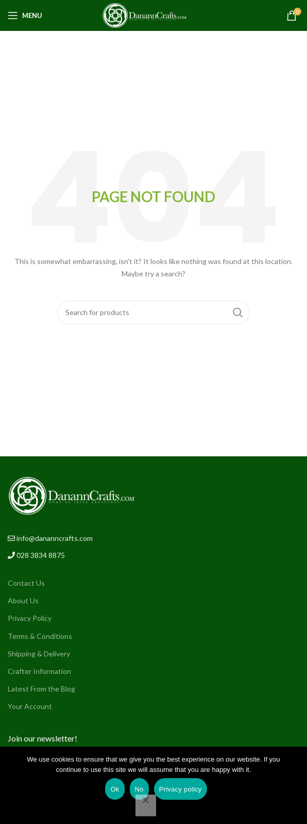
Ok (114, 789)
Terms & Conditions (40, 636)
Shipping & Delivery (39, 653)
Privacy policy (180, 789)
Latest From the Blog (41, 688)
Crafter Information (39, 671)
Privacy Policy (30, 618)
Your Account (30, 706)
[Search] (153, 312)
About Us (23, 600)
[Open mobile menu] (25, 15)
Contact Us (26, 583)
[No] (145, 805)
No (139, 789)
